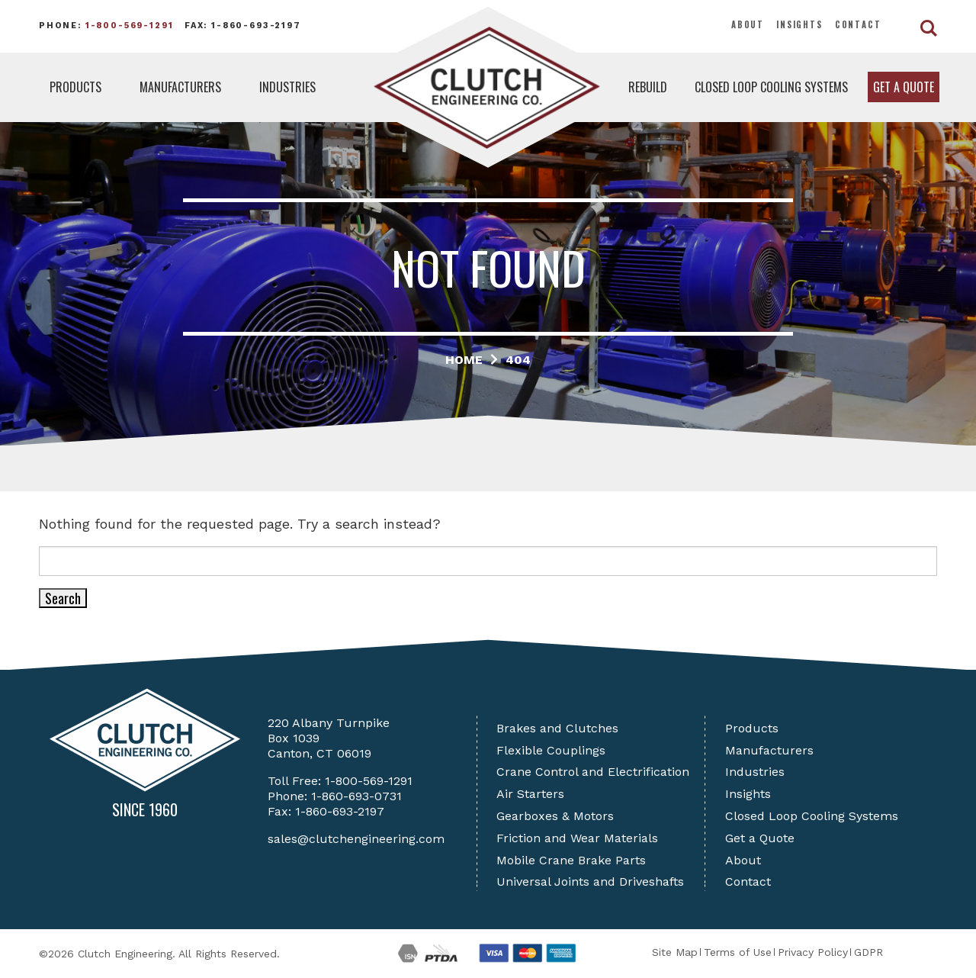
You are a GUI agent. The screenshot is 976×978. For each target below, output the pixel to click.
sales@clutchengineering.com (356, 839)
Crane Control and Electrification (592, 771)
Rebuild (647, 87)
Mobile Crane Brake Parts (571, 860)
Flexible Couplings (550, 750)
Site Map (675, 952)
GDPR (868, 952)
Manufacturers (180, 87)
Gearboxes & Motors (555, 816)
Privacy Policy (813, 952)
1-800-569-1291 (129, 26)
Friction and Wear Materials (577, 838)
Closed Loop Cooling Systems (771, 87)
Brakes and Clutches (557, 728)
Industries (287, 87)
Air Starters (530, 794)
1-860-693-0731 (356, 796)
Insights (799, 24)
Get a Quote (903, 87)
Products (75, 87)
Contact (858, 24)
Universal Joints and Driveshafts (590, 881)
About (747, 24)
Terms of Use (738, 952)
